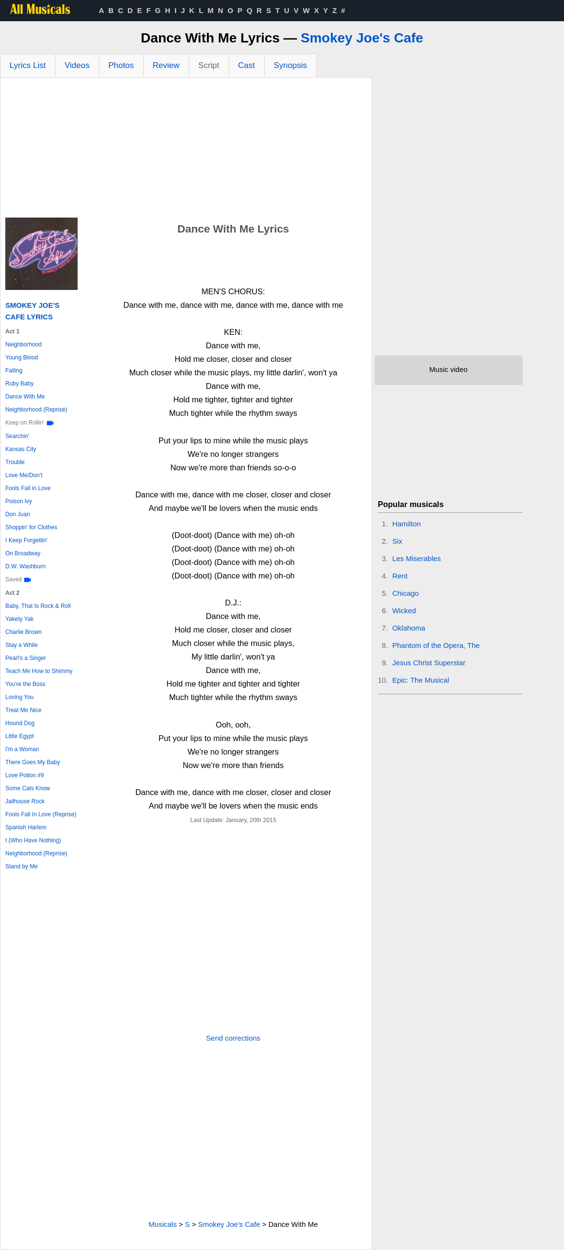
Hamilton (406, 524)
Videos (77, 65)
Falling (13, 370)
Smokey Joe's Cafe (362, 37)
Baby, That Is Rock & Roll (38, 606)
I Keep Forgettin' (26, 540)
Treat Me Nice (23, 710)
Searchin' (17, 436)
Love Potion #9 (24, 775)
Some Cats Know (27, 788)
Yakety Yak (19, 619)
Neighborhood (23, 344)
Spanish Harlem (25, 827)
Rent (400, 576)
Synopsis (290, 65)
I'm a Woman (22, 749)
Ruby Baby (19, 383)
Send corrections (233, 1038)
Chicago (405, 593)
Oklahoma (408, 628)
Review (166, 65)
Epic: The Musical (420, 680)
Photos (121, 65)
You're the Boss (25, 684)
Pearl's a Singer (25, 658)
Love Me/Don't (23, 475)
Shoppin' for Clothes (31, 527)
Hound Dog (20, 723)
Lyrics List (28, 65)
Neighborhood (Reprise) (36, 409)
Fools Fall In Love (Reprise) (40, 814)
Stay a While (21, 645)
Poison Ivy (18, 501)
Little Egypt (19, 736)
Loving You (19, 697)
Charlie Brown (23, 632)
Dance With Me (25, 396)
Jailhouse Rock (24, 801)
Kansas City (20, 449)
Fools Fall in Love (28, 488)
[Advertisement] (186, 150)
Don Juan (17, 514)
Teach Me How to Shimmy (38, 671)
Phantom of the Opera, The (436, 645)
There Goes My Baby (32, 762)
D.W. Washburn (25, 566)
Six (397, 541)
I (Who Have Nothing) (33, 840)
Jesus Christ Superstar (429, 663)
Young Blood (21, 357)
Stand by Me (21, 866)
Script (208, 65)
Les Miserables (416, 558)
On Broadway (22, 553)
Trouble (15, 462)
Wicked (404, 610)
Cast (246, 65)
